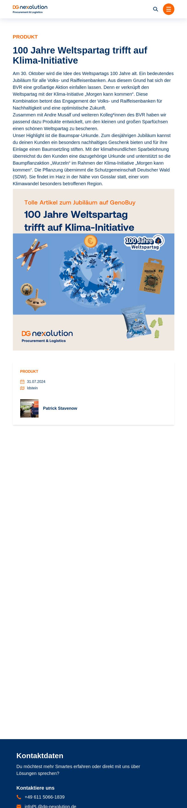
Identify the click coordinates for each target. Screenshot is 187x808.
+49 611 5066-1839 (45, 797)
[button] (168, 9)
